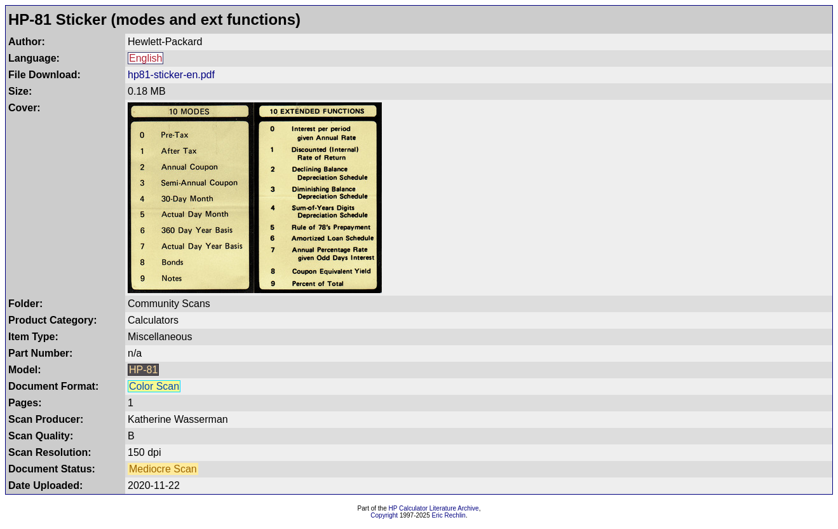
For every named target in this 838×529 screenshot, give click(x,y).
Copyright (384, 515)
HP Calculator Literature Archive (434, 508)
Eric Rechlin (449, 515)
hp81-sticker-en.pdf (171, 74)
